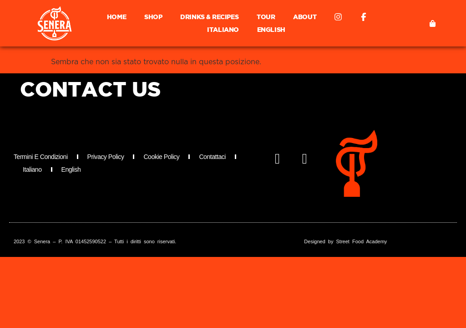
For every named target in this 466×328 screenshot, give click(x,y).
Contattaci (212, 156)
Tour (266, 16)
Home (116, 16)
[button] (432, 23)
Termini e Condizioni (41, 156)
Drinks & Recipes (209, 16)
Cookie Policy (161, 156)
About (304, 16)
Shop (153, 16)
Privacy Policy (105, 156)
